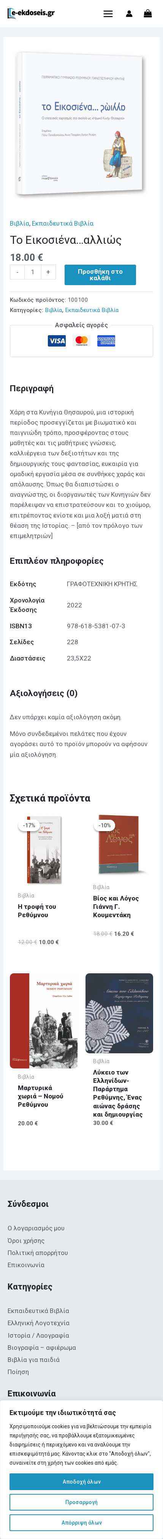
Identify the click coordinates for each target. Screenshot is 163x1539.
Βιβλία (19, 223)
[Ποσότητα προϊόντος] (32, 272)
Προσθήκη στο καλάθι (100, 275)
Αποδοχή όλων (82, 1482)
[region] (81, 1469)
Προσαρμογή (81, 1502)
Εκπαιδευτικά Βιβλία (62, 223)
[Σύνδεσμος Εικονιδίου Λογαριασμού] (129, 13)
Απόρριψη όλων (82, 1523)
